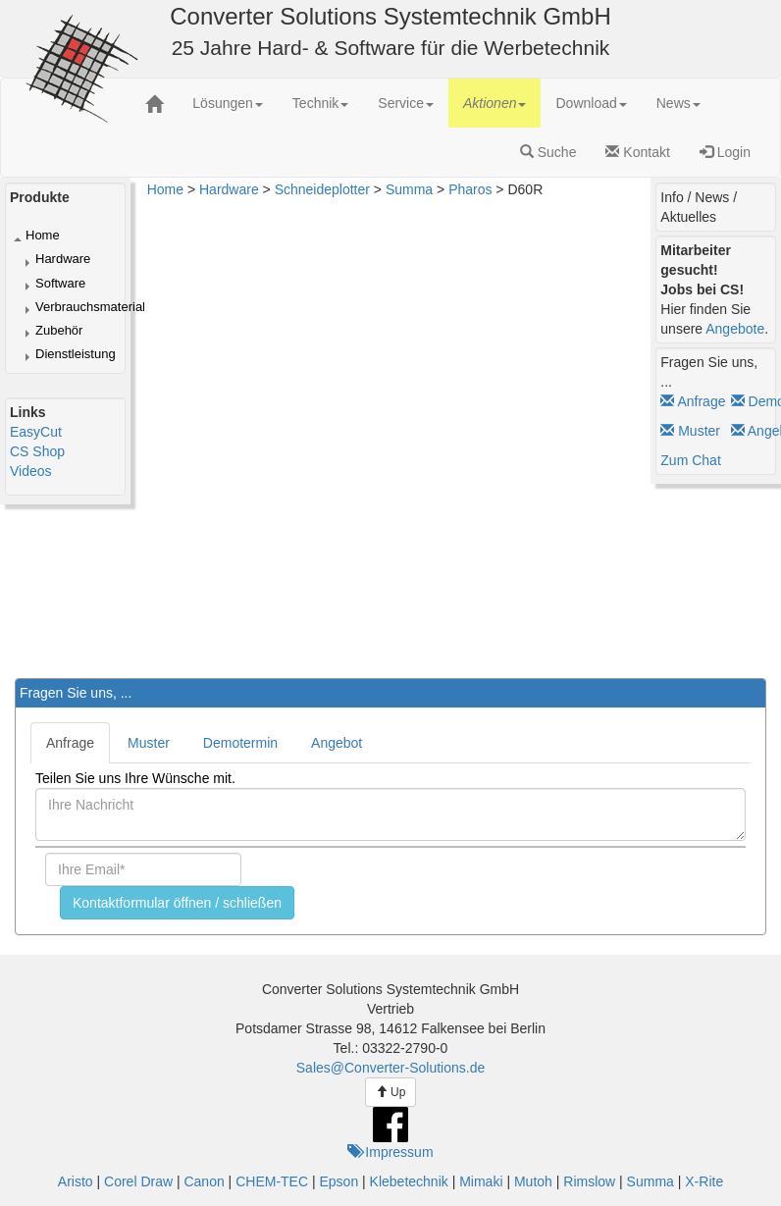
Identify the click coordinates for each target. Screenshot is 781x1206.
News (678, 103)
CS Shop (37, 451)
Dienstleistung (75, 353)
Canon (203, 1181)
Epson (338, 1181)
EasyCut (36, 432)
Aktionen (494, 103)
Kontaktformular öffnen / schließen (177, 903)
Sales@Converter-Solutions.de (390, 1067)
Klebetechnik (409, 1181)
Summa (409, 189)
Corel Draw (138, 1181)
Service (406, 103)
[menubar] (446, 103)
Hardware (62, 258)
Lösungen (227, 103)
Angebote (734, 329)
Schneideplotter (322, 189)
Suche (548, 152)
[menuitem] (228, 103)
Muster (690, 431)
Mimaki (480, 1181)
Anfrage (692, 401)
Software (60, 283)
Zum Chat (690, 460)
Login (725, 152)
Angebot (336, 743)
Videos (31, 471)
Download (590, 103)
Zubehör (58, 330)
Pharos (470, 189)
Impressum (390, 1152)
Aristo (75, 1181)
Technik (320, 103)
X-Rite (704, 1181)
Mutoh (533, 1181)
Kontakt (637, 152)
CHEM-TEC (271, 1181)
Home (43, 235)
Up (391, 1092)
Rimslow (589, 1181)
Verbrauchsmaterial (90, 306)
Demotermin (240, 743)
